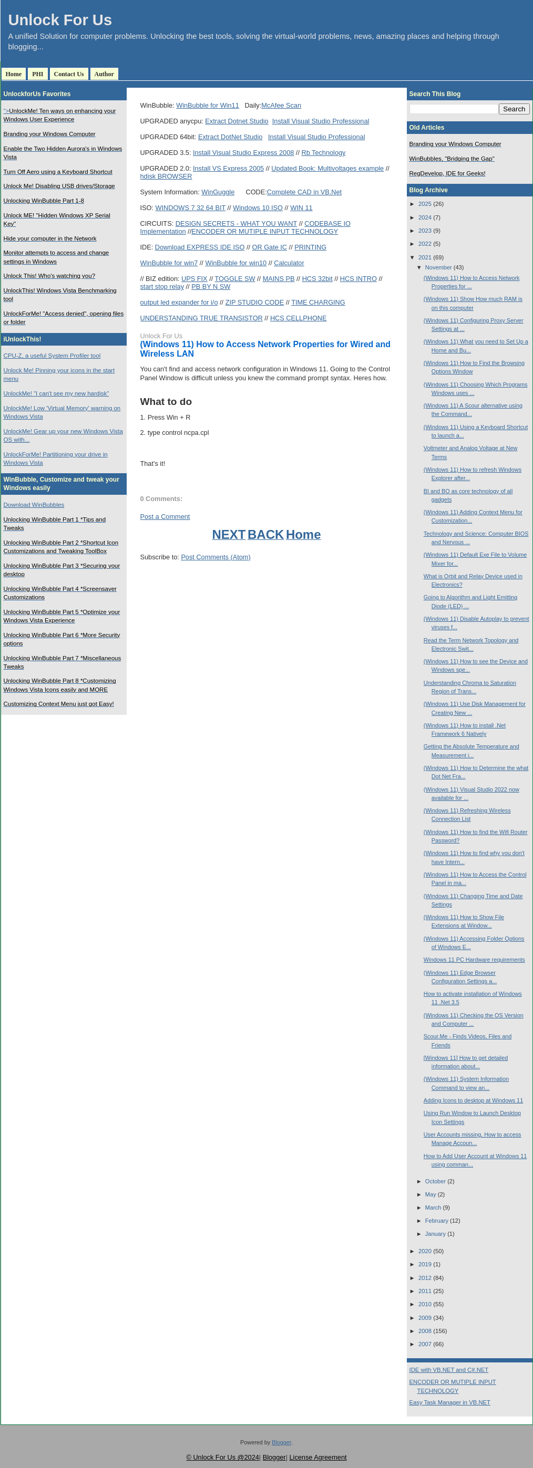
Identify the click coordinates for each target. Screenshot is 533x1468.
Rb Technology (323, 153)
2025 (425, 204)
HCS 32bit (317, 279)
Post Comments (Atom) (215, 557)
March (433, 1207)
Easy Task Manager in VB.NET (449, 1402)
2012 (425, 1278)
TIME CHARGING (318, 302)
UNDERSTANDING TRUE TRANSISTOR (201, 318)
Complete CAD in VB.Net (304, 192)
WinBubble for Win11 (207, 105)
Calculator (289, 263)
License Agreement (317, 1457)
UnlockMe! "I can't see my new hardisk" (56, 393)
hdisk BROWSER (166, 176)
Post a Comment (165, 516)
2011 (425, 1291)
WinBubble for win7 (169, 263)
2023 (425, 230)
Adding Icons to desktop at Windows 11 (473, 1100)
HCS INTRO (358, 279)
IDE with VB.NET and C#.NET (449, 1370)
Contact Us (69, 74)
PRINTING (310, 247)
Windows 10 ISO (258, 208)
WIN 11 (301, 208)
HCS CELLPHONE (298, 318)
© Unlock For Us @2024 (222, 1457)
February (436, 1220)
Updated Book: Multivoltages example (327, 168)
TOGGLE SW (235, 279)
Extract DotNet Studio (230, 137)
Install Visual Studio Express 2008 (243, 153)
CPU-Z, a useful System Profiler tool (52, 355)
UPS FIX (194, 279)
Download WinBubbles (34, 505)
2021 (425, 257)
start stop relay (162, 286)
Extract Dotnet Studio (236, 121)
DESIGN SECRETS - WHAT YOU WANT (236, 223)
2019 (425, 1264)
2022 (425, 244)
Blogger (281, 1442)
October (435, 1181)
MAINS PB (279, 279)
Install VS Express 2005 (228, 168)
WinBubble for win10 (235, 263)
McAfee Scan (281, 105)
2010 (425, 1304)
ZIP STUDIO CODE (255, 302)
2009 (425, 1318)
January (435, 1234)
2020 (425, 1251)
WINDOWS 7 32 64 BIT (191, 208)
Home (14, 74)
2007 (425, 1344)
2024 (425, 217)
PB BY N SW (210, 286)
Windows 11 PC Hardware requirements (474, 959)
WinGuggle (217, 192)
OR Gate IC (270, 247)
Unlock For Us (60, 20)
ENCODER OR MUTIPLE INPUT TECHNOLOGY (264, 231)
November (438, 267)
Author (104, 74)
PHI (37, 74)
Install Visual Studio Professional (321, 121)
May (430, 1194)
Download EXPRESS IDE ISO (200, 247)
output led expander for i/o (179, 302)
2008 (425, 1331)
